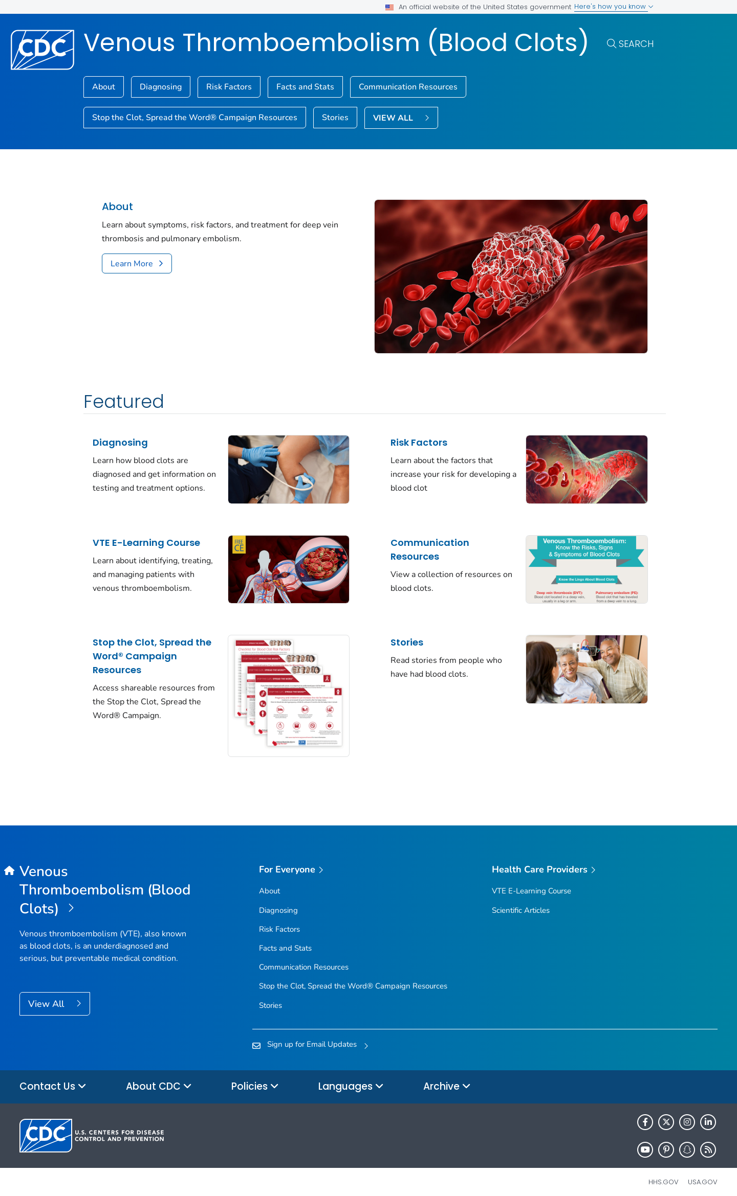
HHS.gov (663, 1173)
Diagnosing (161, 87)
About (103, 87)
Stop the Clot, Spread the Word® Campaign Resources (194, 117)
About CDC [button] (159, 1077)
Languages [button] (351, 1077)
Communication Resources (408, 87)
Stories (335, 117)
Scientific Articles (521, 901)
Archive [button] (447, 1077)
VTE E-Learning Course (146, 537)
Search (636, 43)
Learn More (132, 263)
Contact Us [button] (52, 1077)
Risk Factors (229, 87)
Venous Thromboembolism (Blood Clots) (336, 43)
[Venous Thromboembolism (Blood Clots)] (106, 881)
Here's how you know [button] (614, 6)
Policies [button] (255, 1077)
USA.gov (703, 1173)
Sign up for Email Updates (312, 1035)
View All (47, 994)
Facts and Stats (305, 87)
